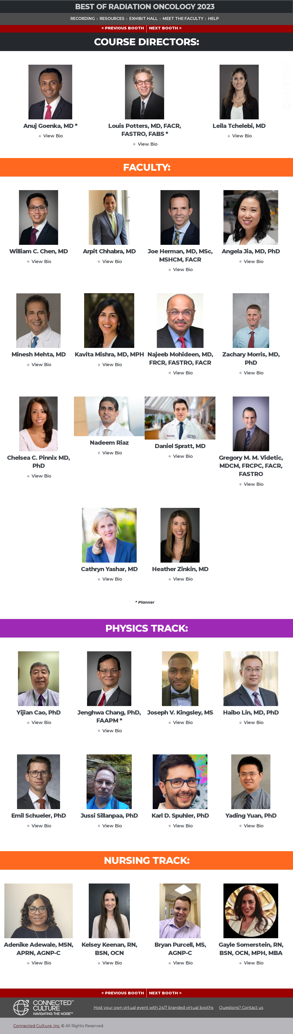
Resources (112, 18)
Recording (83, 18)
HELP (213, 18)
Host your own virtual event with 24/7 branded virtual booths (153, 1007)
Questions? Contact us (241, 1007)
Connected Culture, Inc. (36, 1026)
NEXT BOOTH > (165, 28)
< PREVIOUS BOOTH (122, 28)
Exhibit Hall (143, 18)
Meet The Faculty (183, 18)
